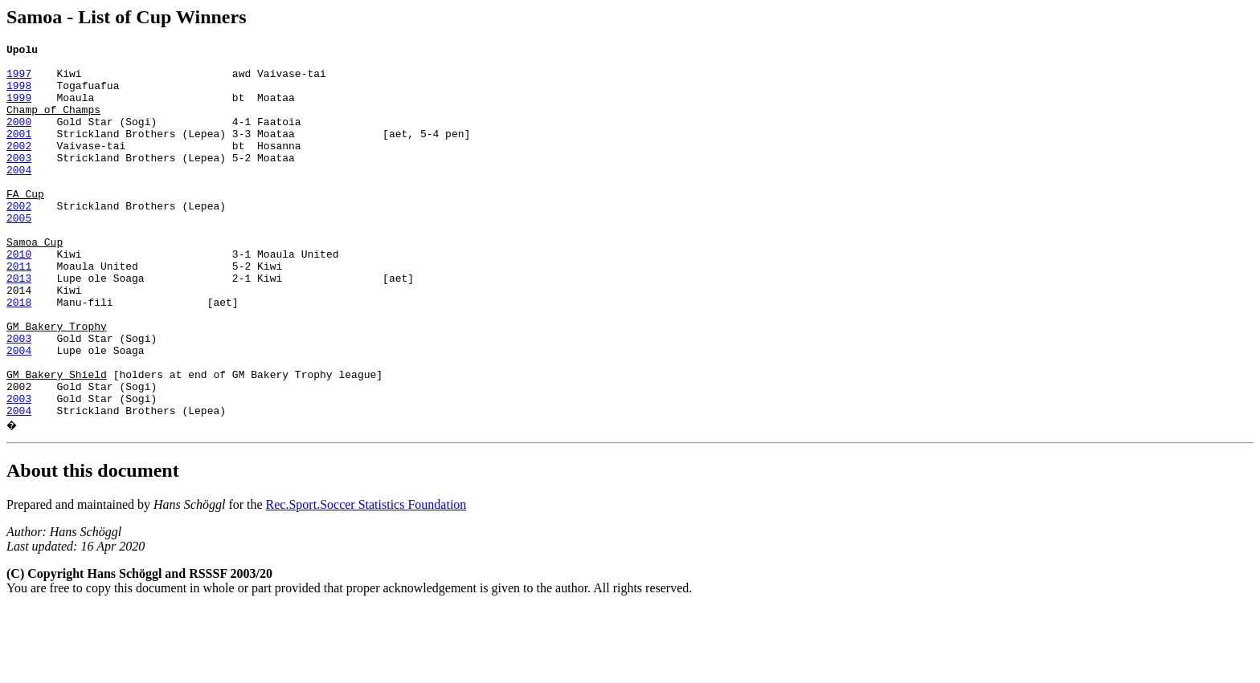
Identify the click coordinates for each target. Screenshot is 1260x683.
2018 (18, 355)
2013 (18, 326)
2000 (18, 138)
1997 (18, 80)
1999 (18, 109)
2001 (18, 152)
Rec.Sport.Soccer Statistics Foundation (366, 579)
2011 (18, 311)
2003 (18, 181)
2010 (18, 297)
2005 (18, 253)
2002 (18, 167)
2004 (18, 196)
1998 (18, 94)
